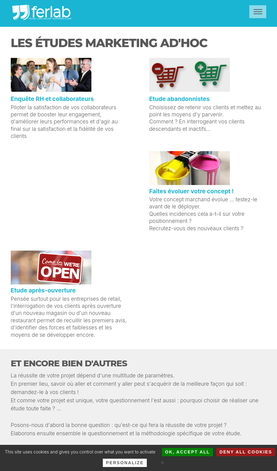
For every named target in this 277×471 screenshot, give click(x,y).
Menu (257, 11)
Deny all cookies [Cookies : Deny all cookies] (245, 451)
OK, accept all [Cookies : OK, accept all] (187, 451)
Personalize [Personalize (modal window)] (125, 462)
